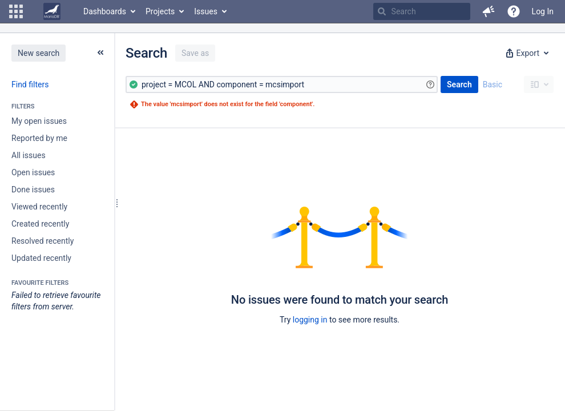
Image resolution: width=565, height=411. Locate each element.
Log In (543, 11)
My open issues (39, 121)
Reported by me (39, 138)
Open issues (33, 172)
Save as (195, 53)
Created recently (40, 223)
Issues (205, 11)
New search (38, 53)
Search (459, 84)
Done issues (33, 189)
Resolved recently (42, 240)
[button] (16, 11)
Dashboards (104, 11)
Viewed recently (39, 206)
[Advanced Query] (282, 84)
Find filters (30, 84)
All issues (28, 155)
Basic (492, 84)
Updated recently (41, 258)
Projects (160, 11)
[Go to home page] (52, 11)
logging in (310, 319)
